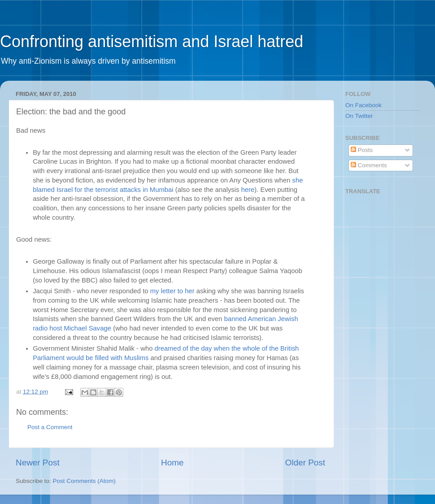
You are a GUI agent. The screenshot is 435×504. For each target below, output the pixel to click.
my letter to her (173, 291)
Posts (362, 150)
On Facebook (363, 105)
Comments (369, 165)
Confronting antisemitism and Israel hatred (151, 41)
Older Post (305, 462)
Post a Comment (50, 427)
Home (172, 462)
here (248, 189)
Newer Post (38, 462)
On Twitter (359, 116)
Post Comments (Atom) (84, 481)
